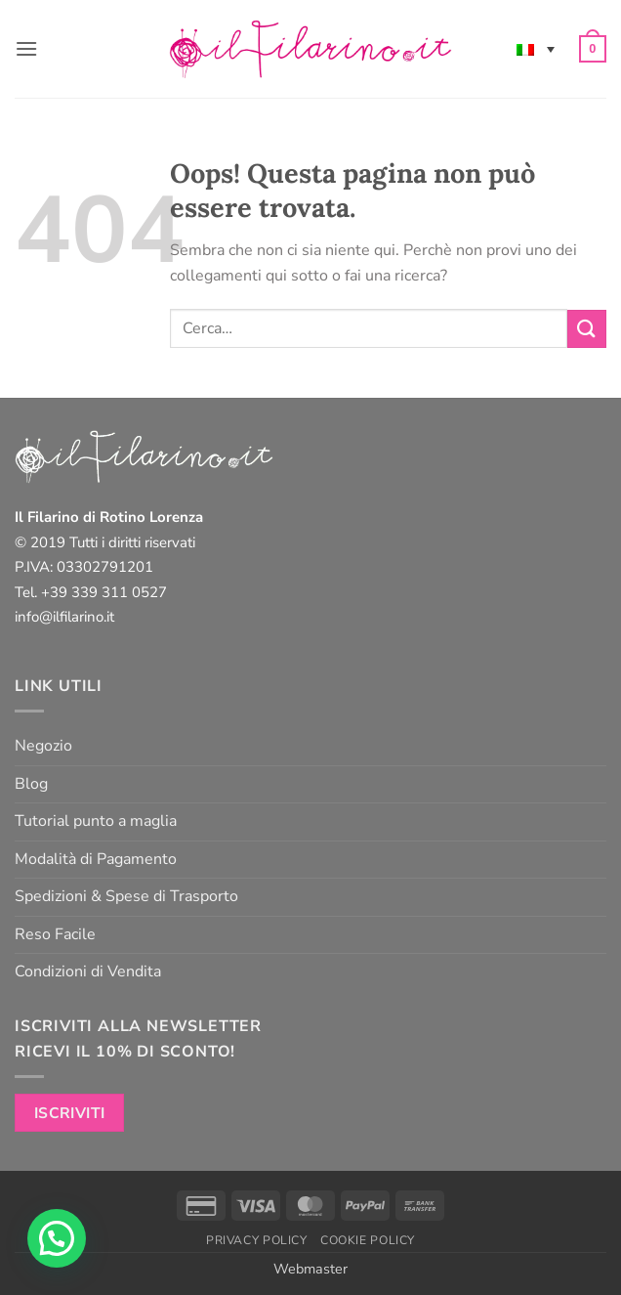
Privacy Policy (257, 1240)
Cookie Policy (367, 1240)
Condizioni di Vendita (88, 971)
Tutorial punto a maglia (96, 821)
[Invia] (586, 329)
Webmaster (310, 1268)
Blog (31, 784)
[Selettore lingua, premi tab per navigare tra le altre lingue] (535, 49)
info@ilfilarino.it (64, 616)
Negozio (43, 745)
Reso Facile (55, 934)
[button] (26, 48)
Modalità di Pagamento (96, 859)
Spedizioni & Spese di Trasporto (126, 896)
